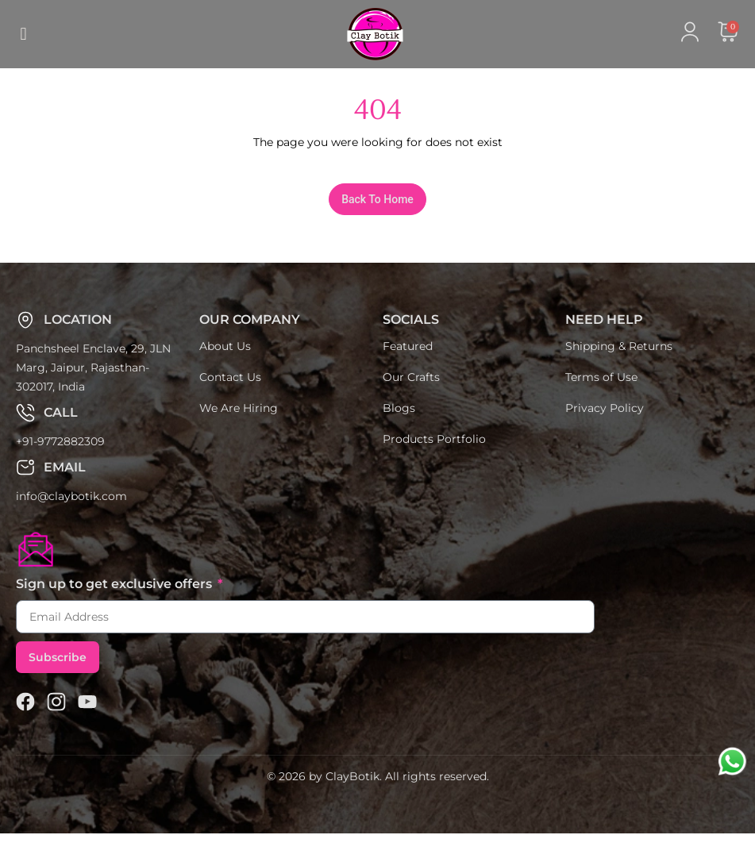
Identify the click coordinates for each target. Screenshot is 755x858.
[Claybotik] (347, 34)
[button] (23, 34)
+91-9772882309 (60, 466)
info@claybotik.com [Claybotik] (71, 521)
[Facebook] (25, 726)
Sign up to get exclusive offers (115, 608)
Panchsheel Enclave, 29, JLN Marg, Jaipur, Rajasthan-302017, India (93, 392)
